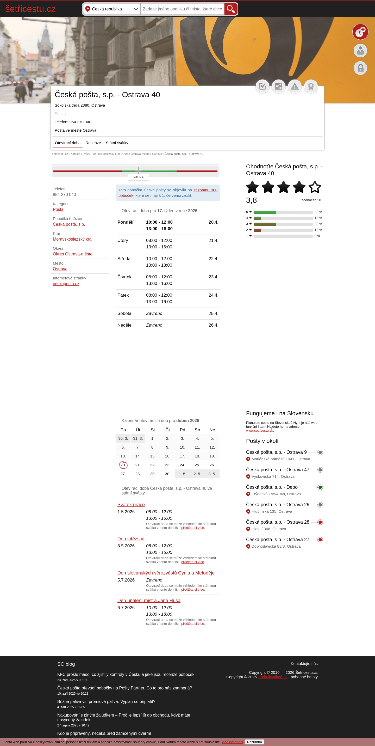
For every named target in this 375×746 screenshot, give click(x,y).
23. (168, 465)
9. (168, 447)
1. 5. (182, 474)
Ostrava (157, 153)
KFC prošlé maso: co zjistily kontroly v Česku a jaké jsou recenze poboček (125, 674)
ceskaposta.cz (66, 284)
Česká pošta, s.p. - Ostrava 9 (276, 452)
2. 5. (197, 474)
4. (197, 438)
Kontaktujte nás (304, 663)
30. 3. (123, 438)
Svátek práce (131, 504)
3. (182, 438)
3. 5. (212, 474)
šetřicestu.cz (30, 9)
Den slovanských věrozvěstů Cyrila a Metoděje (166, 573)
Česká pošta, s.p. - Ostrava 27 (277, 539)
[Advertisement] (168, 374)
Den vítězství (131, 538)
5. (212, 438)
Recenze (93, 142)
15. (153, 456)
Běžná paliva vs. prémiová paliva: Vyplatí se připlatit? (106, 701)
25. (197, 465)
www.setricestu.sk (259, 430)
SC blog (66, 664)
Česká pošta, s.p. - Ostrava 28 (277, 522)
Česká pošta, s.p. (69, 224)
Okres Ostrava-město (136, 153)
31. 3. (138, 438)
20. (123, 465)
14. (138, 456)
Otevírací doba (67, 142)
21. (138, 465)
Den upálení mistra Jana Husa (148, 600)
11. (197, 447)
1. (153, 438)
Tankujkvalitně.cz (272, 677)
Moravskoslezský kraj (106, 153)
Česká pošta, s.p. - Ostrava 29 (277, 504)
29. (153, 474)
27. (123, 474)
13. (123, 456)
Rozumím (254, 742)
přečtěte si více (192, 528)
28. (138, 474)
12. (212, 447)
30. (168, 474)
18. (197, 456)
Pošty (86, 153)
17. (182, 456)
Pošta (58, 209)
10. (182, 447)
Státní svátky (117, 142)
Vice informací (232, 742)
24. (182, 465)
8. (153, 447)
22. (153, 465)
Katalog (75, 153)
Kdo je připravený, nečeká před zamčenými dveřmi (104, 733)
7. (138, 447)
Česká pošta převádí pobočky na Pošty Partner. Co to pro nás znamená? (124, 688)
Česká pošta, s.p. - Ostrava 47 (277, 469)
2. (168, 438)
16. (168, 456)
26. (212, 465)
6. (123, 447)
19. (212, 456)
